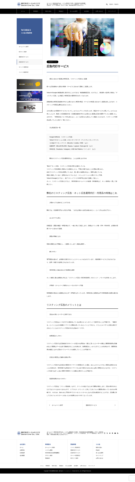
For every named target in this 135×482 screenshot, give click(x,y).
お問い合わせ (99, 11)
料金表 (98, 450)
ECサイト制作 (23, 51)
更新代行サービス (24, 57)
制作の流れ (48, 11)
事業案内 (35, 11)
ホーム (23, 11)
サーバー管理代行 (24, 67)
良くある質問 (73, 11)
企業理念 (22, 450)
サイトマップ (112, 11)
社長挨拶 (22, 452)
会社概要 (22, 455)
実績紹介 (61, 11)
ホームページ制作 (50, 447)
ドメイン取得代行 (24, 72)
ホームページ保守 (24, 46)
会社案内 (86, 11)
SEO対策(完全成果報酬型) (52, 452)
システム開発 (48, 450)
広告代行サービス (24, 62)
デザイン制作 (48, 455)
